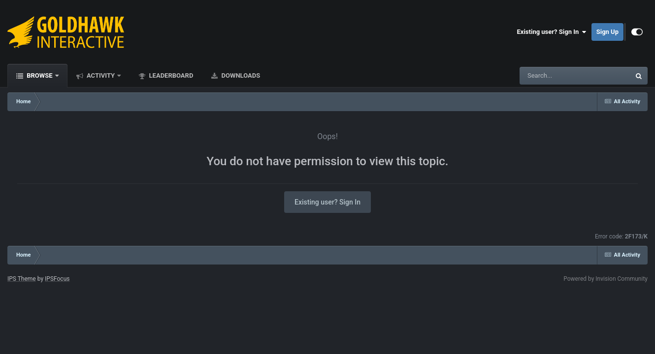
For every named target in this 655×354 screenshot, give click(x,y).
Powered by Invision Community (605, 278)
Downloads (240, 75)
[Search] (550, 76)
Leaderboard (170, 75)
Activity (101, 75)
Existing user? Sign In (552, 32)
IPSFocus (57, 278)
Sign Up (607, 31)
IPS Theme (21, 278)
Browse (39, 75)
